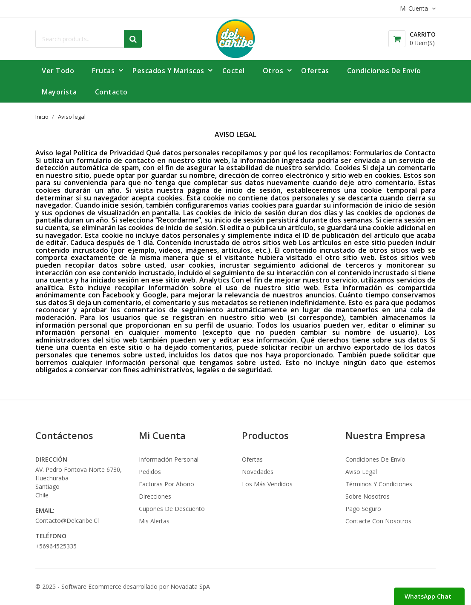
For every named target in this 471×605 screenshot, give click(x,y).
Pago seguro (363, 509)
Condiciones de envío (375, 459)
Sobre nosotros (367, 496)
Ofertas (252, 459)
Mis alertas (154, 521)
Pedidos (150, 472)
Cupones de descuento (172, 509)
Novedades (257, 472)
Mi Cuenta (162, 435)
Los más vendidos (267, 484)
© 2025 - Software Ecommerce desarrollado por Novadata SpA (122, 586)
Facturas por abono (166, 484)
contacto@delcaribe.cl (67, 521)
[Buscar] (88, 39)
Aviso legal (361, 472)
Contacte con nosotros (378, 521)
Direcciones (155, 496)
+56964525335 (56, 546)
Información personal (168, 459)
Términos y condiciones (378, 484)
